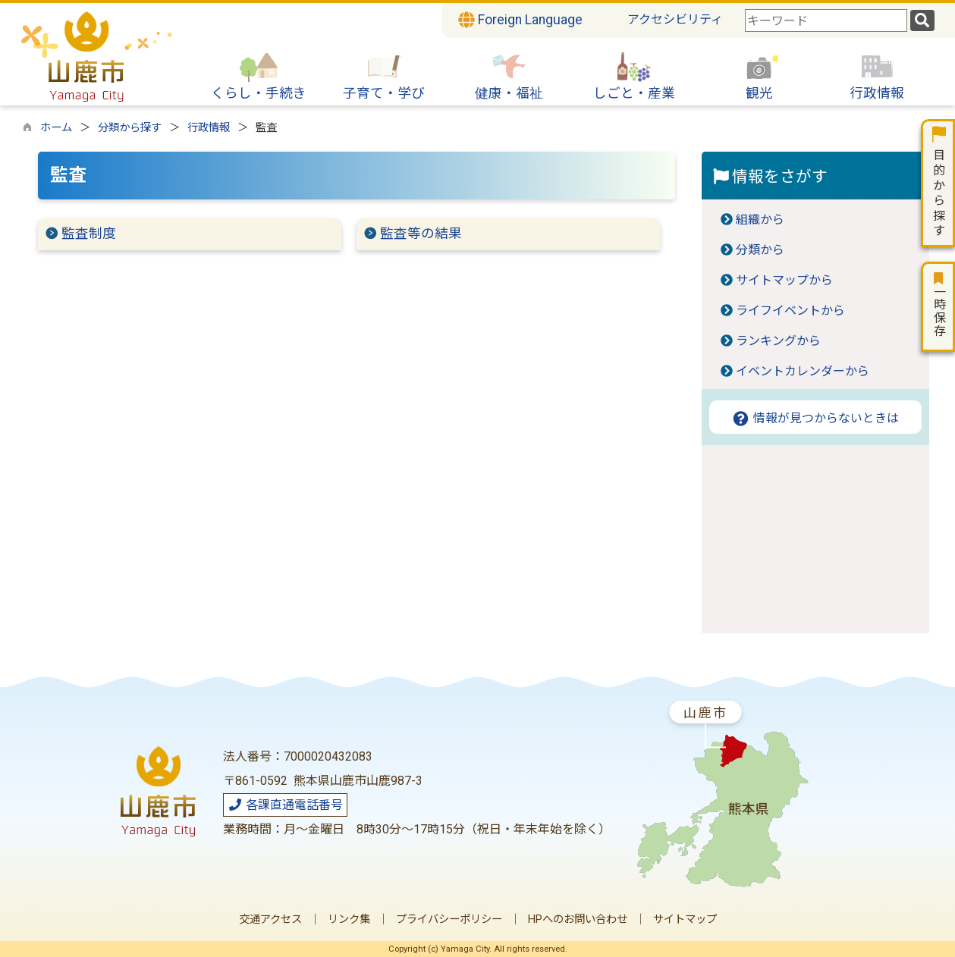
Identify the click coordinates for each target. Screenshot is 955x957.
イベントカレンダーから (802, 371)
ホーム (56, 127)
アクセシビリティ (675, 19)
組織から (760, 219)
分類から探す (130, 127)
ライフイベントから (790, 310)
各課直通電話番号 (285, 805)
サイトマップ (685, 919)
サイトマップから (784, 280)
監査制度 (88, 233)
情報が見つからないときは (815, 418)
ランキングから (778, 341)
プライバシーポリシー (449, 919)
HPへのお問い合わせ (577, 919)
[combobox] (826, 20)
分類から (760, 250)
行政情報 (208, 127)
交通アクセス (270, 919)
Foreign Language (520, 19)
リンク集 (349, 919)
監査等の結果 (421, 233)
